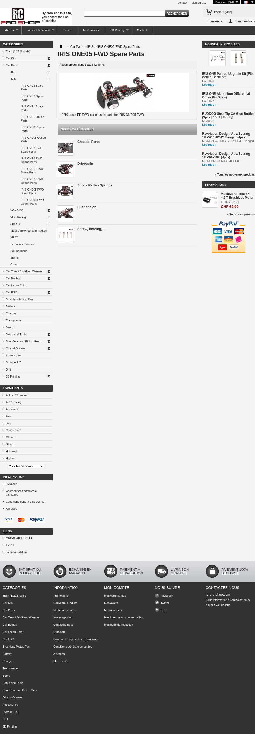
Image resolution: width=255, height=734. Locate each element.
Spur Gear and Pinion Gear (23, 341)
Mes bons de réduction (118, 624)
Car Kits (11, 58)
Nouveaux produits (222, 44)
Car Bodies (13, 278)
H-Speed (11, 451)
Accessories (13, 355)
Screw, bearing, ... (91, 229)
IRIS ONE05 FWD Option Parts (32, 201)
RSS (164, 610)
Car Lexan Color (16, 285)
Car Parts (12, 65)
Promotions (215, 185)
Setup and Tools (16, 334)
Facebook (167, 595)
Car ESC (11, 292)
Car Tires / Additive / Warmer (24, 271)
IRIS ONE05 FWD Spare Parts (32, 191)
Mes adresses (113, 610)
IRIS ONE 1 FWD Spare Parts (32, 170)
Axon (9, 416)
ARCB (10, 545)
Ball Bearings (18, 250)
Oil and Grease (15, 348)
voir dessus (223, 605)
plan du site (199, 2)
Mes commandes (115, 595)
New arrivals (91, 30)
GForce (10, 437)
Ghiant (10, 444)
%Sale (67, 30)
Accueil (9, 32)
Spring (14, 257)
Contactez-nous (63, 624)
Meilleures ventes (64, 610)
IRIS (13, 78)
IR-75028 (208, 81)
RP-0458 (207, 121)
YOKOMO (16, 210)
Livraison (11, 484)
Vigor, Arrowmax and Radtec (28, 230)
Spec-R (15, 223)
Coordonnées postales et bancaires (21, 492)
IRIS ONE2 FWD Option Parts (31, 160)
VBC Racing (18, 217)
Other (14, 264)
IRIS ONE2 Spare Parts (32, 87)
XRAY (14, 237)
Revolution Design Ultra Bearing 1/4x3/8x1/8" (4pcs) (226, 155)
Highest (10, 458)
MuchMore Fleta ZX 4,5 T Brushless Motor (237, 195)
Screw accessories (22, 244)
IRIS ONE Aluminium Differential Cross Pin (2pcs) (226, 95)
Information (14, 477)
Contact (142, 30)
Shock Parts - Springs (94, 185)
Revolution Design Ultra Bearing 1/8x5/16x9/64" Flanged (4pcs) (226, 135)
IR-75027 (208, 101)
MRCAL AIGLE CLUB (19, 538)
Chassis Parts (88, 142)
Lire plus (208, 84)
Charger (11, 313)
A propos (11, 508)
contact (182, 2)
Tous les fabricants (38, 32)
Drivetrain (85, 163)
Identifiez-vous (245, 21)
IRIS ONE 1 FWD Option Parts (32, 181)
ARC (13, 72)
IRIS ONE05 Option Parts (33, 139)
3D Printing (116, 32)
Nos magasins (62, 617)
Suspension (87, 207)
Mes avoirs (111, 602)
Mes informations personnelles (123, 617)
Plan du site (60, 661)
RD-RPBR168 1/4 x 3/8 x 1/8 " (221, 161)
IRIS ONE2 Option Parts (32, 98)
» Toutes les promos (241, 214)
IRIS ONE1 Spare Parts (32, 108)
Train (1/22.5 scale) (18, 51)
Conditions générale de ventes (25, 501)
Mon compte (116, 587)
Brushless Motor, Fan (19, 299)
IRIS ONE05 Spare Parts (33, 129)
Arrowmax (12, 409)
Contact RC (13, 430)
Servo (9, 327)
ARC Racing (14, 402)
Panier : (223, 12)
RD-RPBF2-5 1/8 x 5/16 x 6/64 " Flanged (228, 141)
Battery (10, 306)
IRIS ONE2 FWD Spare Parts (31, 149)
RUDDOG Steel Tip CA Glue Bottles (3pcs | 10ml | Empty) (228, 115)
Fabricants (13, 388)
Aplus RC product (17, 395)
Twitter (165, 602)
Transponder (14, 320)
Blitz (8, 423)
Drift (8, 369)
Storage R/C (14, 362)
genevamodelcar (16, 552)
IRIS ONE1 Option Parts (32, 118)
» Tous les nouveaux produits (235, 174)
